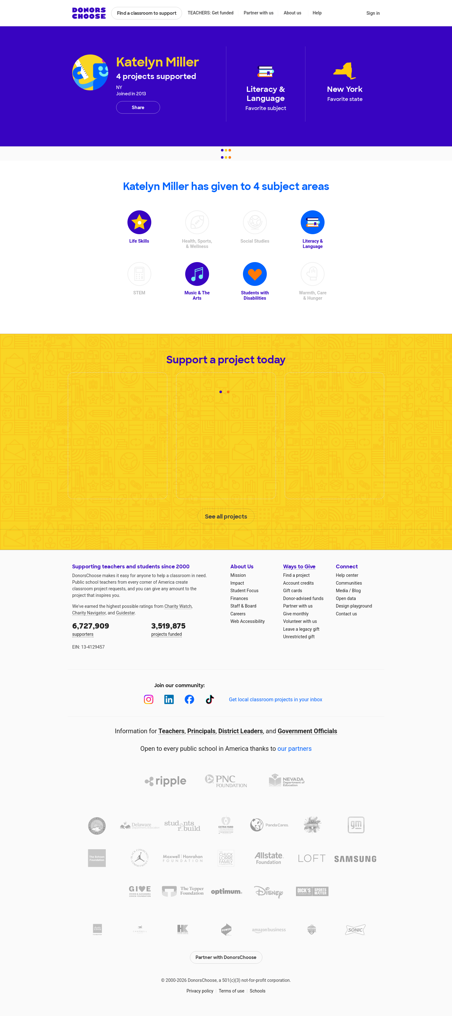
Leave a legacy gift (301, 629)
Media (342, 590)
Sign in (373, 13)
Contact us (346, 613)
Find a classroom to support (146, 13)
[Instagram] (149, 699)
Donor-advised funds (303, 598)
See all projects (226, 516)
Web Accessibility (247, 621)
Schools (258, 990)
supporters (107, 629)
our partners (294, 748)
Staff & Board (243, 605)
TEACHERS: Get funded (211, 12)
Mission (238, 575)
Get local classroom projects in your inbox (275, 700)
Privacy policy (199, 990)
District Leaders (240, 731)
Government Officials (307, 731)
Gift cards (292, 590)
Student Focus (244, 590)
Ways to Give (299, 566)
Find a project (296, 575)
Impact (237, 583)
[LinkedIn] (169, 699)
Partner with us (259, 12)
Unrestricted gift (299, 636)
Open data (346, 598)
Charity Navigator (89, 612)
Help (317, 12)
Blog (356, 590)
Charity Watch (178, 606)
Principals (201, 731)
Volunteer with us (300, 621)
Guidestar (125, 612)
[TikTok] (210, 699)
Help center (347, 575)
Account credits (298, 583)
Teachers (172, 731)
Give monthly (296, 613)
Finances (239, 598)
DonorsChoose (89, 13)
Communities (349, 583)
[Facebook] (189, 699)
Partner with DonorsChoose (226, 957)
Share (138, 107)
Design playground (354, 605)
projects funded (186, 629)
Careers (237, 613)
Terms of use (232, 990)
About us (292, 12)
